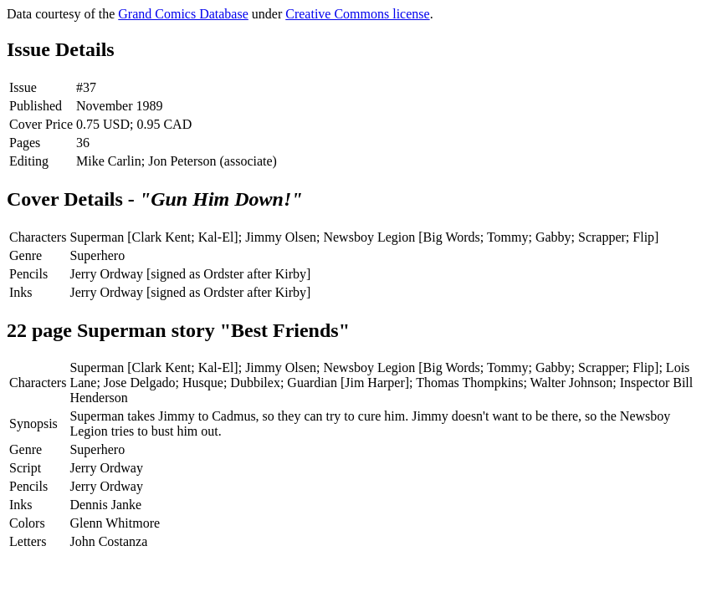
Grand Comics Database (183, 14)
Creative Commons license (357, 14)
